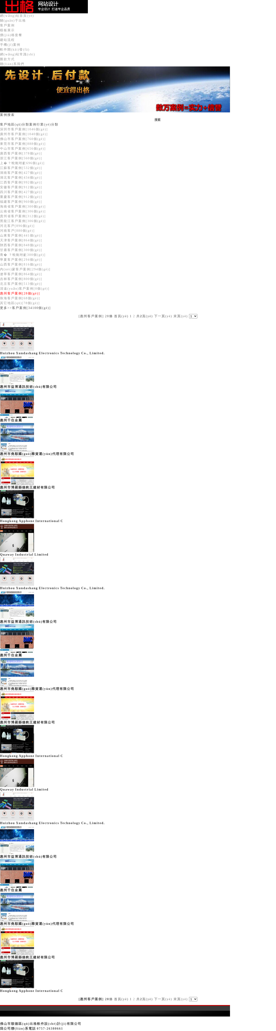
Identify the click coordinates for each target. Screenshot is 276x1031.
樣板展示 (7, 30)
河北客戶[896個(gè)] (17, 226)
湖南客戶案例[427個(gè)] (21, 172)
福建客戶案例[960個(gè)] (21, 201)
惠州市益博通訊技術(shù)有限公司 (28, 386)
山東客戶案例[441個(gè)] (21, 235)
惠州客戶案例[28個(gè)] (20, 293)
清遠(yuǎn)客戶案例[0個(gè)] (24, 288)
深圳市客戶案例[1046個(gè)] (24, 129)
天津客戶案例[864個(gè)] (21, 240)
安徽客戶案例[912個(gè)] (21, 187)
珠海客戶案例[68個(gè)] (20, 298)
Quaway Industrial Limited (24, 554)
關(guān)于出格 (13, 20)
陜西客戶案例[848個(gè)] (21, 245)
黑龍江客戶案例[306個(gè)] (23, 221)
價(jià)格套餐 (11, 35)
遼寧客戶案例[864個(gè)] (21, 274)
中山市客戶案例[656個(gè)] (23, 148)
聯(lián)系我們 (12, 64)
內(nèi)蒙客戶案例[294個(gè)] (25, 269)
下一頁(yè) (163, 316)
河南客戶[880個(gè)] (17, 230)
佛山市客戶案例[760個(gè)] (23, 139)
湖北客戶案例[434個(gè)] (21, 177)
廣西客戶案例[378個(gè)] (21, 153)
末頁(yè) (180, 316)
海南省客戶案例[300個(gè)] (23, 206)
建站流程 (7, 40)
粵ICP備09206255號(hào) (22, 1019)
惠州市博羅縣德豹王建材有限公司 (27, 487)
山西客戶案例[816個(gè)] (21, 264)
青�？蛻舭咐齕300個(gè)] (23, 255)
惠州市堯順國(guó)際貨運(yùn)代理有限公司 (37, 454)
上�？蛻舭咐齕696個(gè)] (22, 163)
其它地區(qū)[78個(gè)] (20, 303)
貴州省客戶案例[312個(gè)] (23, 216)
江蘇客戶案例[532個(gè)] (21, 168)
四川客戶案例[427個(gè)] (21, 192)
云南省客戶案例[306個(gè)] (23, 211)
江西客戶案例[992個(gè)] (21, 182)
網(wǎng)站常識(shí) (17, 54)
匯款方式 (7, 59)
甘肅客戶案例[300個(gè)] (21, 250)
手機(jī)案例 (10, 44)
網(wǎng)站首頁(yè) (17, 15)
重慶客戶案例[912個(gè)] (21, 197)
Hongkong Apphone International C (31, 521)
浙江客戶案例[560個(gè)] (21, 158)
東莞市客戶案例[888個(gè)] (23, 144)
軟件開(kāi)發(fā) (15, 49)
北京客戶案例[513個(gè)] (21, 284)
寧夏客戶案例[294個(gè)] (21, 259)
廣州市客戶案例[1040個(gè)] (24, 134)
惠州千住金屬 (11, 420)
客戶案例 (7, 25)
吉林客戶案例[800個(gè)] (21, 279)
